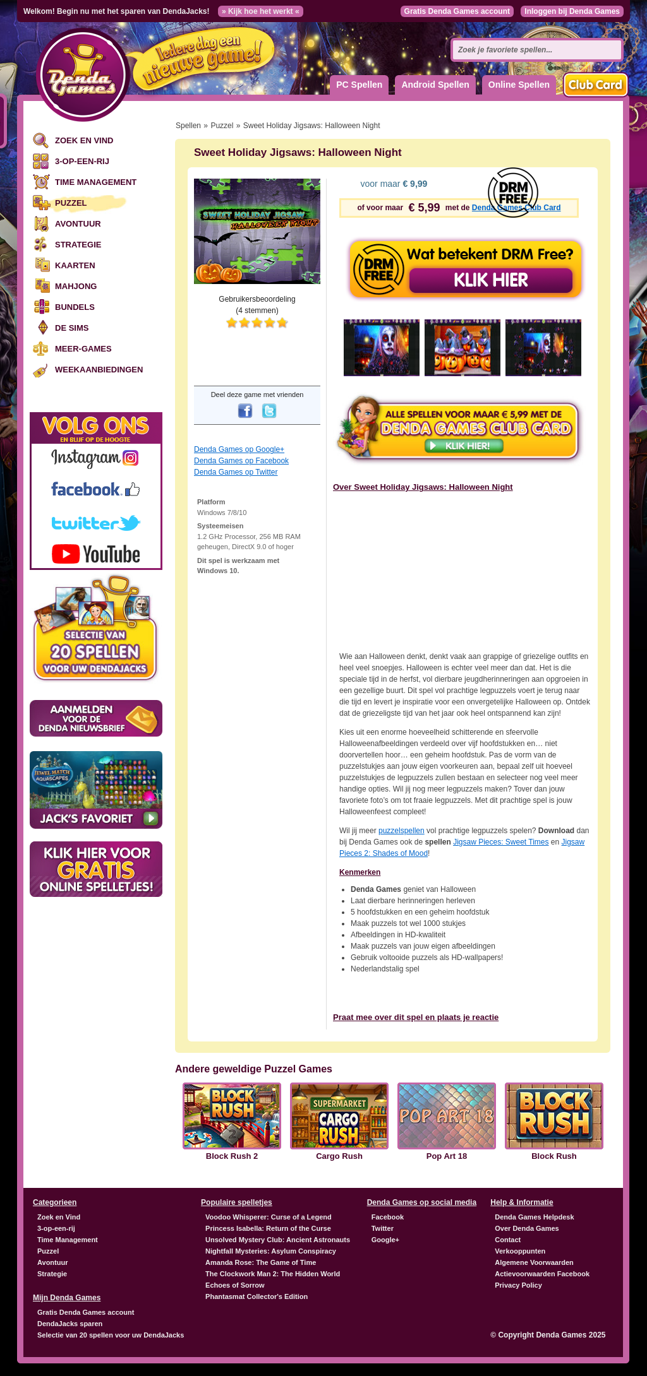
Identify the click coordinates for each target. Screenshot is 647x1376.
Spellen (188, 125)
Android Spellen (435, 85)
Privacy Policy (518, 1285)
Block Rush (554, 1156)
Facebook (388, 1217)
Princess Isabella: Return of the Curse (268, 1228)
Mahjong (76, 286)
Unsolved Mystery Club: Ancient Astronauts (277, 1239)
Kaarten (75, 265)
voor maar (393, 184)
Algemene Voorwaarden (534, 1262)
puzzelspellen (401, 830)
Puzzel (71, 203)
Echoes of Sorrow (235, 1285)
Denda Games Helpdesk (534, 1217)
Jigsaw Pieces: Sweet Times (500, 842)
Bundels (75, 307)
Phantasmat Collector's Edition (256, 1296)
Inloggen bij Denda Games (572, 11)
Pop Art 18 (447, 1156)
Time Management (95, 182)
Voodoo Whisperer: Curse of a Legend (268, 1217)
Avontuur (78, 223)
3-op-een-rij (82, 161)
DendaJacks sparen (69, 1323)
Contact (508, 1239)
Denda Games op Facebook (241, 460)
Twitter (383, 1228)
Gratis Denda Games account (457, 11)
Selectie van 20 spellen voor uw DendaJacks (110, 1335)
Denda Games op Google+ (239, 449)
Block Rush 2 (232, 1156)
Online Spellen (519, 85)
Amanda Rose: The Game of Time (260, 1262)
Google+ (385, 1239)
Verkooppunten (520, 1251)
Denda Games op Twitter (236, 472)
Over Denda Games (527, 1228)
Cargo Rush (339, 1156)
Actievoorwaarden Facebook (542, 1274)
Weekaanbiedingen (99, 369)
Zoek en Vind (84, 140)
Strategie (78, 244)
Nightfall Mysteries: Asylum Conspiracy (270, 1251)
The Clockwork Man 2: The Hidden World (272, 1274)
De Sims (71, 328)
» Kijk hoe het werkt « (260, 11)
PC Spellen (359, 85)
